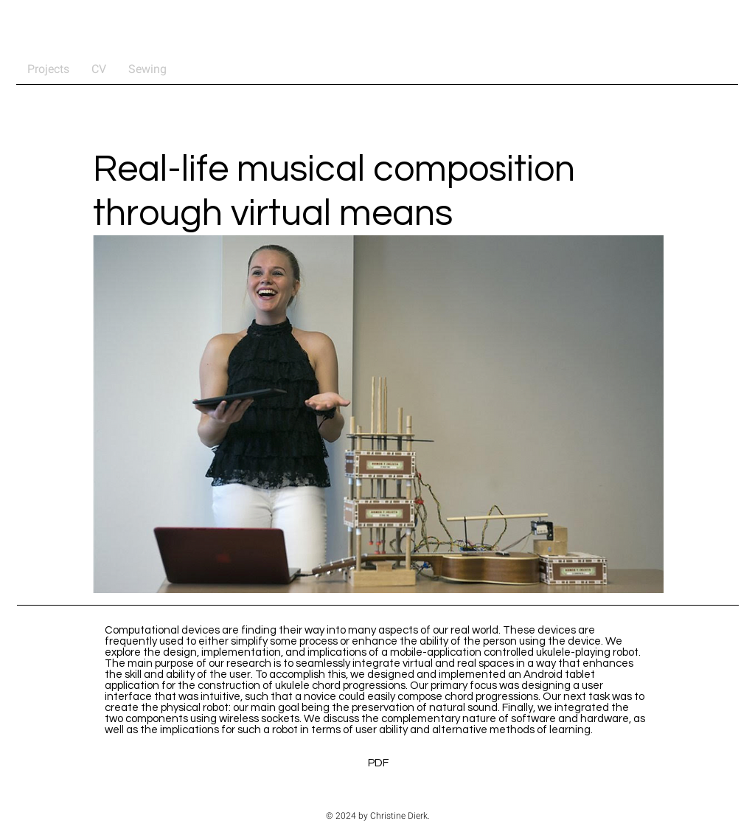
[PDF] (378, 762)
